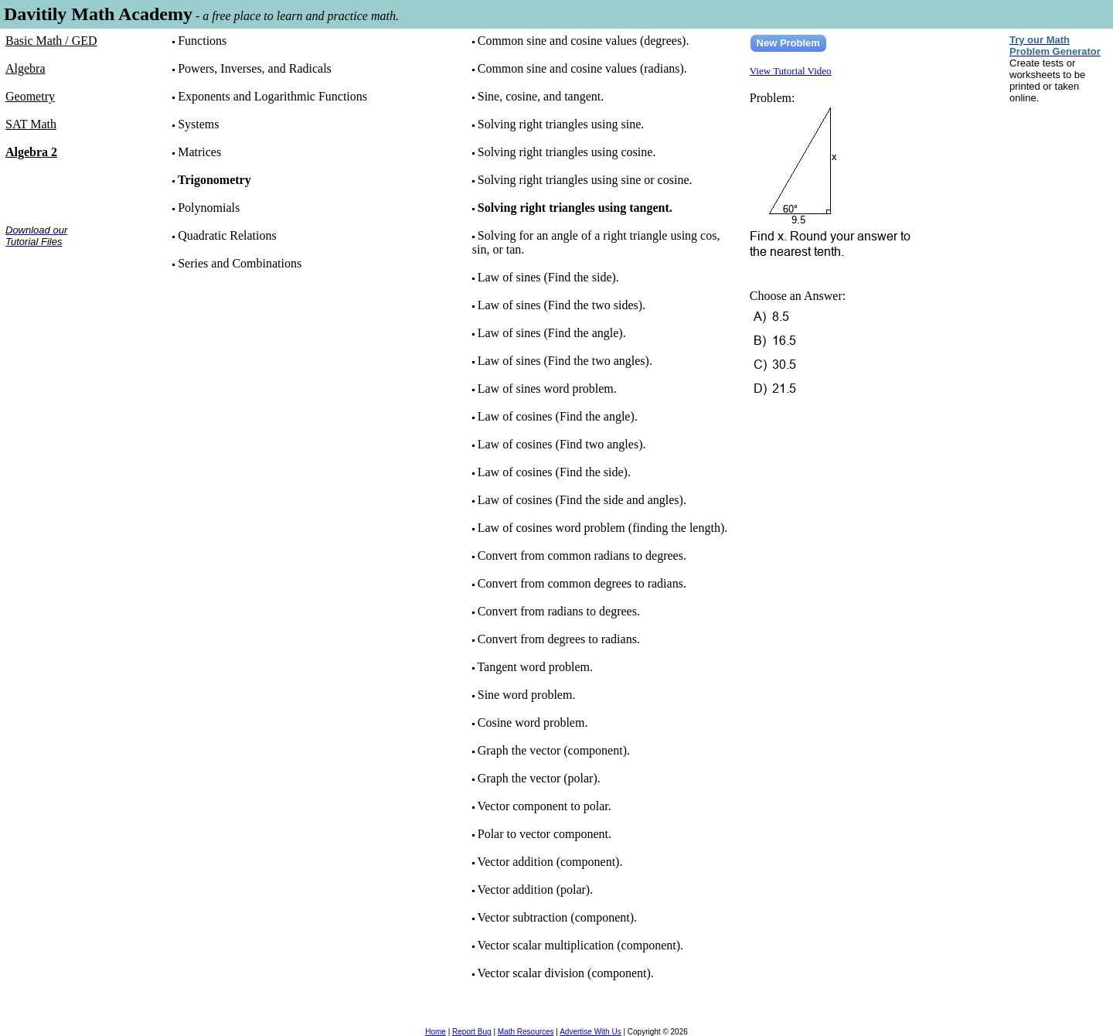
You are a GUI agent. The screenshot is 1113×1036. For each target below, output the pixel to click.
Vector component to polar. (544, 806)
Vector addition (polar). (535, 889)
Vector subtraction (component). (557, 917)
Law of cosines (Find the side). (554, 472)
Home (435, 1031)
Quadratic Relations (227, 235)
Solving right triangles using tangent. (575, 207)
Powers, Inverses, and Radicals (255, 68)
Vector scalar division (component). (565, 973)
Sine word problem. (527, 694)
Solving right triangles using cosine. (567, 151)
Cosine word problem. (533, 722)
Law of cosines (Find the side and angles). (582, 499)
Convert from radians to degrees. (559, 611)
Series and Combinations (239, 263)
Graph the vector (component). (554, 750)
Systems (198, 124)
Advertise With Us (590, 1031)
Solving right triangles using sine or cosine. (585, 179)
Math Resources (526, 1031)
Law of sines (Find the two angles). (565, 360)
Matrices (199, 151)
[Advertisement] (53, 308)
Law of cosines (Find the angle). (558, 416)
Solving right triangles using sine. (561, 124)
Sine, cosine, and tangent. (541, 96)
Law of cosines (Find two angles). (562, 444)
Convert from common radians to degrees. (582, 555)
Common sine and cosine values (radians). (582, 68)
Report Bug (472, 1031)
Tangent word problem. (535, 666)
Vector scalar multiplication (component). (580, 945)
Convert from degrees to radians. (559, 639)
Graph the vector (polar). (539, 778)
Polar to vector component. (544, 833)
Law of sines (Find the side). (548, 277)
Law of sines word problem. (547, 388)
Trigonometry (214, 179)
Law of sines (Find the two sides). (561, 305)
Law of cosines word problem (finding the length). (602, 527)
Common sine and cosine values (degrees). (583, 40)
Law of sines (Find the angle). (552, 332)
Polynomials (209, 207)
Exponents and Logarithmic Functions (272, 96)
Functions (202, 40)
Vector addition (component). (549, 861)
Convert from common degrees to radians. (582, 583)
